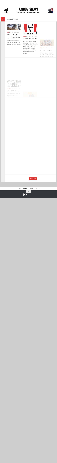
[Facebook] (24, 194)
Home (3, 2)
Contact (9, 2)
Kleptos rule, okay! (46, 56)
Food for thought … (13, 34)
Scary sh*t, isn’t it (12, 94)
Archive (9, 32)
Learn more (33, 178)
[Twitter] (26, 194)
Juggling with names (30, 39)
